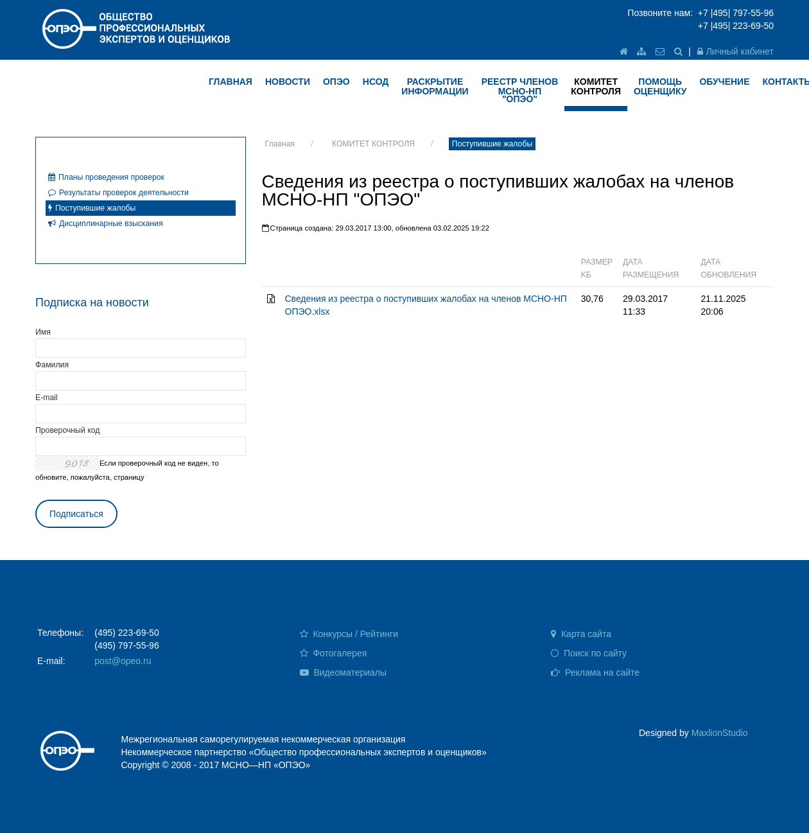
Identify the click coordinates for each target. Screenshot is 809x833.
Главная (280, 143)
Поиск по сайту (589, 653)
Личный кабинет (735, 51)
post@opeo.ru (122, 661)
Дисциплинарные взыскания (105, 223)
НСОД (376, 81)
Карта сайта (581, 634)
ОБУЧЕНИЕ (724, 81)
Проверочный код (67, 430)
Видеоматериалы (343, 672)
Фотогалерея (333, 653)
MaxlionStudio (720, 733)
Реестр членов (520, 90)
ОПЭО (336, 81)
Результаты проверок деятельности (118, 192)
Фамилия (52, 364)
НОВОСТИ (287, 81)
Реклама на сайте (595, 672)
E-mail (46, 397)
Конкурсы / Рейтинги (349, 634)
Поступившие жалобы (492, 143)
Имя (43, 332)
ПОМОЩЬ (660, 86)
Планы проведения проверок (106, 177)
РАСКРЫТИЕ (434, 86)
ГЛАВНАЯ (230, 81)
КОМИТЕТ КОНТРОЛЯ (373, 143)
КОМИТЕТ (596, 86)
